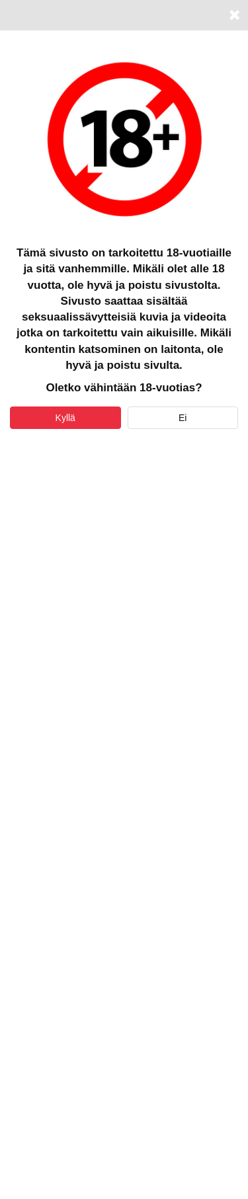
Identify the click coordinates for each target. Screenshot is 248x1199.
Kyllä (65, 417)
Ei (182, 417)
